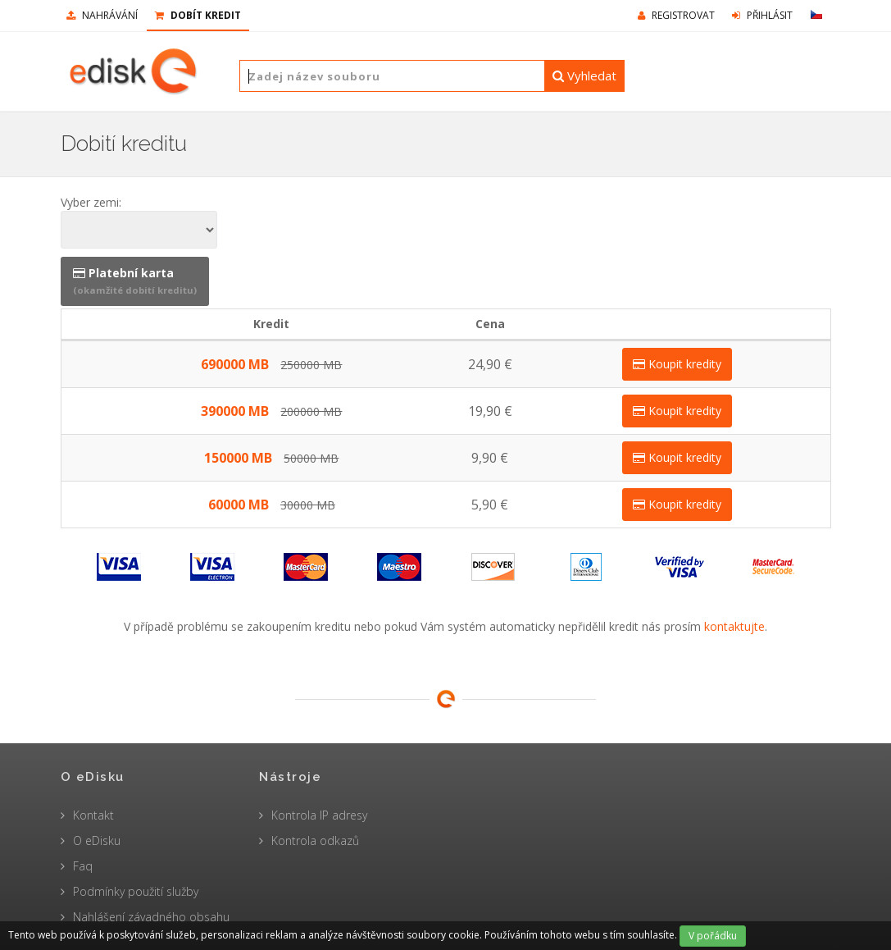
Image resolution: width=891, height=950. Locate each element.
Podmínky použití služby (135, 891)
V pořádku (713, 936)
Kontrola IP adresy (319, 815)
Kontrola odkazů (315, 840)
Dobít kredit (198, 15)
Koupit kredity (677, 364)
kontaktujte (734, 626)
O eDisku (96, 840)
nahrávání (102, 15)
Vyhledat (584, 75)
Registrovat (676, 15)
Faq (83, 866)
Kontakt (93, 815)
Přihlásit (762, 15)
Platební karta (135, 280)
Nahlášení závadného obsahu (151, 917)
